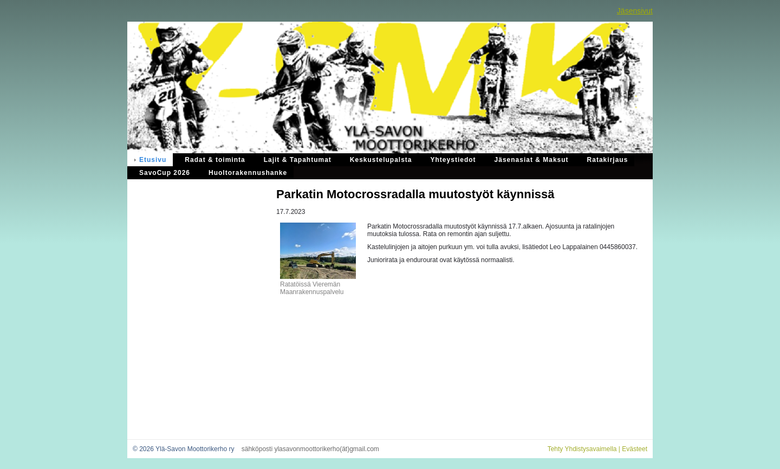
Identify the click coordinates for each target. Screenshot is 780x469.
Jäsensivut (635, 10)
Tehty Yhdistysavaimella (582, 449)
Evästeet (634, 449)
